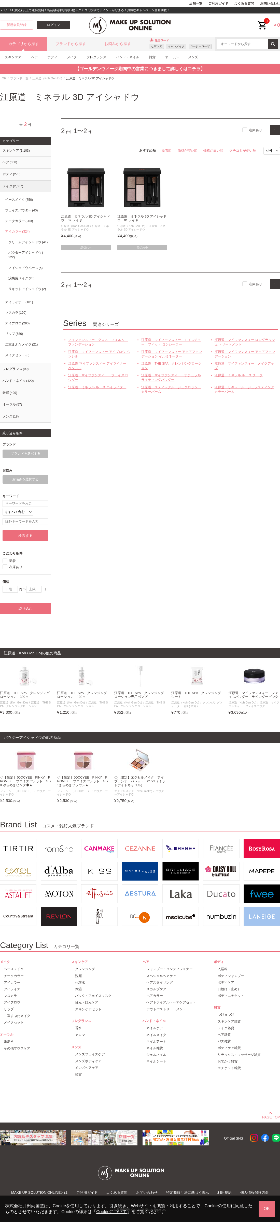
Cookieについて (111, 1211)
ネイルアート (156, 1041)
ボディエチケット (231, 996)
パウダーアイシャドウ (25, 255)
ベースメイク (19, 200)
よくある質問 (244, 3)
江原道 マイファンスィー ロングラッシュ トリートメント (245, 342)
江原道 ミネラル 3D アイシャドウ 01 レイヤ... (141, 218)
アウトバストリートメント (166, 1009)
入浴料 (223, 969)
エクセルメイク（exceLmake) (133, 791)
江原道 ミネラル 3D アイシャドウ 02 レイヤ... (85, 218)
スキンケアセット (88, 1009)
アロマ (80, 1035)
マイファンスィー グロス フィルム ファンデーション (98, 342)
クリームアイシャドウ (28, 242)
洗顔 (78, 976)
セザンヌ (156, 46)
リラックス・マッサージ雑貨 (239, 1055)
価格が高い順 (213, 150)
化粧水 (80, 982)
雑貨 (152, 57)
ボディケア (226, 982)
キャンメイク (176, 46)
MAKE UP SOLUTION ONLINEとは (39, 1192)
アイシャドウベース (25, 268)
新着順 (167, 150)
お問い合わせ (270, 3)
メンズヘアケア (86, 1068)
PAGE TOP (271, 1116)
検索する (25, 536)
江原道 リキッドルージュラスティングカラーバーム (244, 389)
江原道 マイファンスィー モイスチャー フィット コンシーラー (171, 342)
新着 (12, 561)
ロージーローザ (200, 46)
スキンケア (13, 57)
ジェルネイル (156, 1055)
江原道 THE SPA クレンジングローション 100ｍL (82, 695)
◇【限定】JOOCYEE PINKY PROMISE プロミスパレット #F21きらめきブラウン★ (82, 781)
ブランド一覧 (19, 78)
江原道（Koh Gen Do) (47, 78)
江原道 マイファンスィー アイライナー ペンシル (97, 366)
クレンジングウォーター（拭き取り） (196, 704)
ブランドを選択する (25, 453)
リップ (14, 334)
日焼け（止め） (229, 989)
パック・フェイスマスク (93, 996)
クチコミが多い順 (242, 150)
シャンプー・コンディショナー (169, 969)
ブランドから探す (70, 44)
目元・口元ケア (86, 1002)
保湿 (78, 989)
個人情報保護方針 (254, 1192)
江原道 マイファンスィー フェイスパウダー (98, 377)
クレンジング (85, 969)
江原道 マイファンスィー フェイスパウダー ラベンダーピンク (253, 695)
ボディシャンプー (231, 976)
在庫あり (255, 130)
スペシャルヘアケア (161, 976)
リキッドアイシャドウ (27, 289)
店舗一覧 (195, 3)
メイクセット (17, 355)
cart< (262, 21)
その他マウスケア (17, 1048)
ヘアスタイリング (159, 982)
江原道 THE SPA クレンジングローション (171, 366)
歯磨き (9, 1041)
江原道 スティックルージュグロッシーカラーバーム (171, 389)
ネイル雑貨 (154, 1048)
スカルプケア (156, 989)
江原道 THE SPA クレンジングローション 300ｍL (25, 695)
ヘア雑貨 (224, 1035)
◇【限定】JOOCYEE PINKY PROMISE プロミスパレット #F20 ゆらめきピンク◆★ (25, 781)
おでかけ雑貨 (227, 1061)
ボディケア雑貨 (229, 1048)
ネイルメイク (156, 1035)
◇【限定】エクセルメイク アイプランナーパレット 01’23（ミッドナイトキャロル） (139, 781)
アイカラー (17, 231)
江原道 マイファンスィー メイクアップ (244, 366)
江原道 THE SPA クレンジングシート (196, 695)
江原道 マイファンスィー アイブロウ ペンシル (99, 354)
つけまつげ (226, 1014)
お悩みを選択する (25, 479)
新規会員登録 (16, 25)
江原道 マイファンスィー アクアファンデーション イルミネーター (171, 354)
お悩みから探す (117, 44)
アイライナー (19, 302)
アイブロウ (17, 323)
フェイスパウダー (21, 210)
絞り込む (25, 609)
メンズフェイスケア (90, 1054)
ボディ (52, 57)
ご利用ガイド (218, 3)
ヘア (34, 57)
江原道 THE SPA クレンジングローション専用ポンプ (139, 695)
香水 (78, 1028)
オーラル (171, 57)
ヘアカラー (154, 996)
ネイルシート (156, 1061)
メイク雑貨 (226, 1028)
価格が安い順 (188, 150)
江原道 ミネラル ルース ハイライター (97, 387)
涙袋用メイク (21, 278)
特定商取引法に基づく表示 (187, 1192)
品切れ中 (86, 247)
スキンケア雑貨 (229, 1021)
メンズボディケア (88, 1061)
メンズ (193, 57)
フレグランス (96, 57)
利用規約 (224, 1192)
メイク (72, 57)
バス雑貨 (224, 1041)
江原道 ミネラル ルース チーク (239, 375)
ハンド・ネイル (127, 57)
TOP (3, 78)
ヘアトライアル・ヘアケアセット (171, 1002)
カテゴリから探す (23, 44)
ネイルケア (154, 1028)
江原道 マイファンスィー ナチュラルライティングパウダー (171, 377)
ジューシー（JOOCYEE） (16, 791)
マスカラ (15, 312)
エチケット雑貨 (229, 1068)
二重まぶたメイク (21, 344)
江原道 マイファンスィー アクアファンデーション (245, 354)
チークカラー (19, 221)
